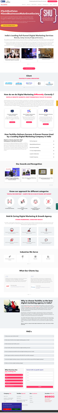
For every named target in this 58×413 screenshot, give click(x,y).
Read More (12, 122)
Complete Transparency (42, 157)
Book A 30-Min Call (29, 68)
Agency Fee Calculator (52, 1)
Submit (39, 387)
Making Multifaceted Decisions (42, 144)
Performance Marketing (10, 386)
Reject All (7, 409)
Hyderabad (38, 307)
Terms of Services (47, 399)
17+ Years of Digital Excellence (42, 151)
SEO (6, 375)
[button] (27, 64)
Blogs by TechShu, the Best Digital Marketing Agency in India (22, 401)
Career (5, 401)
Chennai (32, 307)
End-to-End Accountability (42, 147)
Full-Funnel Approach (42, 141)
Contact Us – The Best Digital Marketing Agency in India (8, 399)
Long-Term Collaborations (42, 154)
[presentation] (50, 130)
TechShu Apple (19, 403)
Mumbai (29, 307)
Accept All (16, 409)
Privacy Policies (47, 400)
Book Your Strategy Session (9, 25)
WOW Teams (19, 398)
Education (48, 258)
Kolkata (26, 307)
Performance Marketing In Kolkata (22, 405)
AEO (6, 378)
